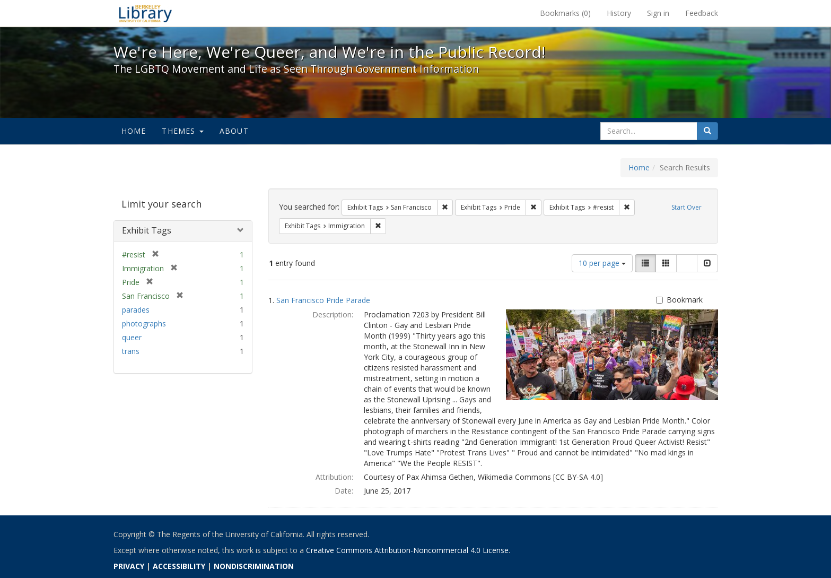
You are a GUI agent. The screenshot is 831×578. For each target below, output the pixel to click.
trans (130, 351)
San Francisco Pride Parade (323, 300)
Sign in (658, 13)
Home (133, 131)
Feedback (701, 13)
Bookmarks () (565, 13)
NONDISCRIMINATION (254, 566)
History (619, 13)
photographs (144, 323)
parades (136, 310)
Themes (182, 131)
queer (132, 337)
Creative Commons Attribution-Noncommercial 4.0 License (407, 550)
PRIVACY (128, 566)
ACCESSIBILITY (179, 566)
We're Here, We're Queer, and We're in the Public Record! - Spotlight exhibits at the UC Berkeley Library (145, 13)
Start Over (686, 207)
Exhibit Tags (146, 230)
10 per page (602, 263)
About (234, 131)
